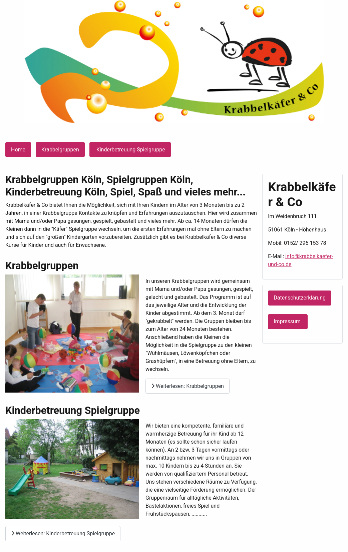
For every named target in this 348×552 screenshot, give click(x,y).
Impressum (288, 321)
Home (18, 149)
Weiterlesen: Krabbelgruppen (187, 386)
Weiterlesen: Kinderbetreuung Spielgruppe (63, 533)
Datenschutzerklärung (300, 298)
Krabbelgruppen (60, 149)
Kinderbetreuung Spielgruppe (130, 149)
